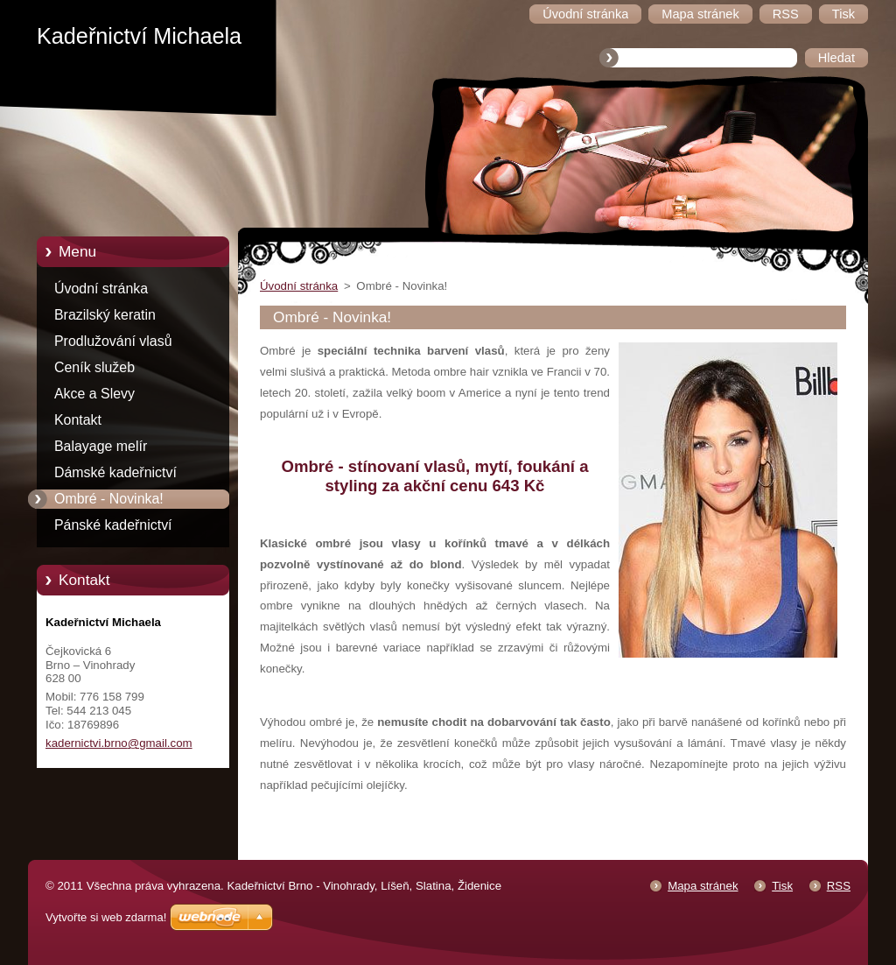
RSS (838, 885)
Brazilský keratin (105, 314)
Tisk (782, 885)
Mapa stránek (703, 885)
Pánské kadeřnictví (113, 525)
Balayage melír (100, 446)
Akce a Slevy (94, 393)
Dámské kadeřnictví (115, 472)
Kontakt (78, 419)
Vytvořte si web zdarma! (106, 917)
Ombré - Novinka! (109, 498)
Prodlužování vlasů (113, 341)
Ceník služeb (94, 367)
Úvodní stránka (101, 288)
